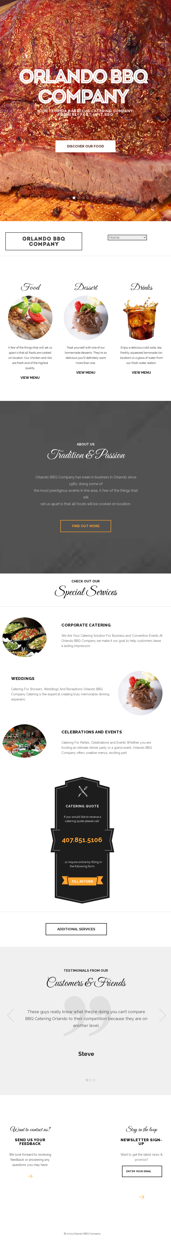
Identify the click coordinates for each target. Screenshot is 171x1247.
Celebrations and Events (91, 732)
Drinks (141, 288)
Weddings (23, 679)
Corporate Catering (86, 625)
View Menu (30, 378)
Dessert (85, 288)
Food (30, 288)
